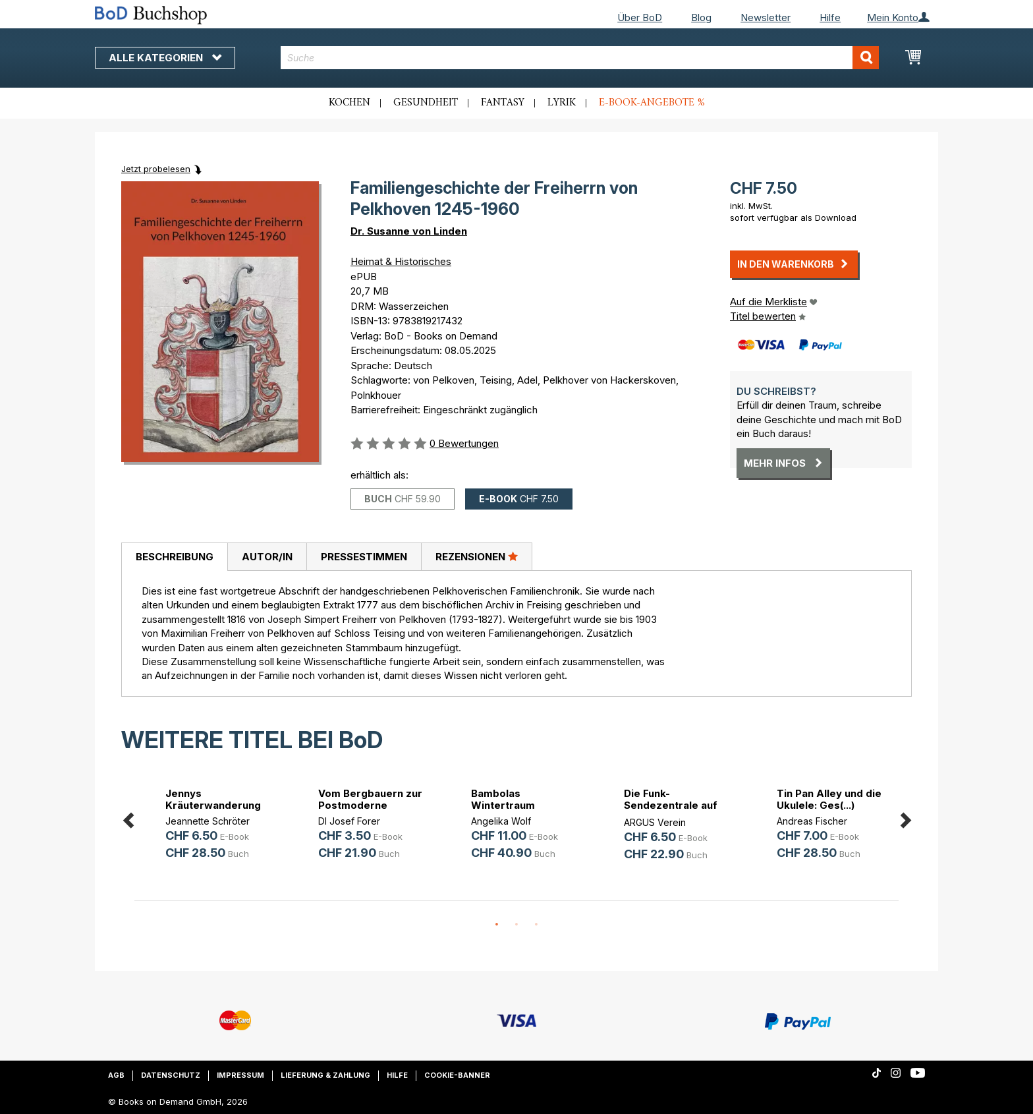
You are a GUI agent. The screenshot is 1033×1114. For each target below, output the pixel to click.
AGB (116, 1075)
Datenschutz (170, 1075)
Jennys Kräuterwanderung (213, 799)
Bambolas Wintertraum (503, 799)
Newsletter (765, 17)
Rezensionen (476, 556)
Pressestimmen (364, 556)
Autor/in (267, 556)
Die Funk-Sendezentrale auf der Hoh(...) (670, 805)
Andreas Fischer (812, 821)
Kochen (349, 103)
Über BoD (639, 17)
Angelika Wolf (501, 821)
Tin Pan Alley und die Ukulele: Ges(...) (829, 799)
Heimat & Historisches (400, 261)
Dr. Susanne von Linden (408, 231)
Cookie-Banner (457, 1075)
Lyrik (561, 103)
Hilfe (830, 17)
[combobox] (580, 57)
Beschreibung (174, 556)
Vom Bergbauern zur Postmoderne (370, 799)
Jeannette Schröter (207, 821)
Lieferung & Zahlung (325, 1075)
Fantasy (502, 103)
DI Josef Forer (349, 821)
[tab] (174, 557)
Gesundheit (425, 103)
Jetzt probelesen (155, 168)
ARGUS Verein (655, 822)
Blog (701, 17)
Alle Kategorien (165, 57)
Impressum (240, 1075)
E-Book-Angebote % (652, 103)
